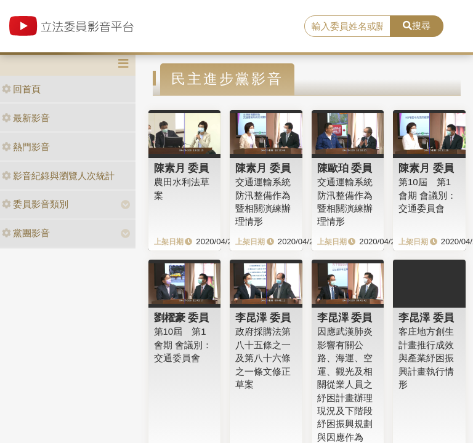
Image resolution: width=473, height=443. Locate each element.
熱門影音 (26, 147)
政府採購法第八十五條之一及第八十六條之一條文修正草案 (263, 357)
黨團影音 (26, 233)
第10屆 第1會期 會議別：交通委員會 (427, 195)
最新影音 (26, 118)
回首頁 (21, 89)
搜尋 (417, 25)
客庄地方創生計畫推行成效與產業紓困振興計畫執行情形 (426, 357)
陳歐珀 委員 (345, 168)
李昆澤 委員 (263, 317)
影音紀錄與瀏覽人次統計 (58, 175)
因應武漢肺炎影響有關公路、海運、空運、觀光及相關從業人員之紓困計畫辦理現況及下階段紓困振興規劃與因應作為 (345, 384)
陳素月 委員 (181, 168)
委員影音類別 (35, 204)
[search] (347, 26)
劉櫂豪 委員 (181, 317)
